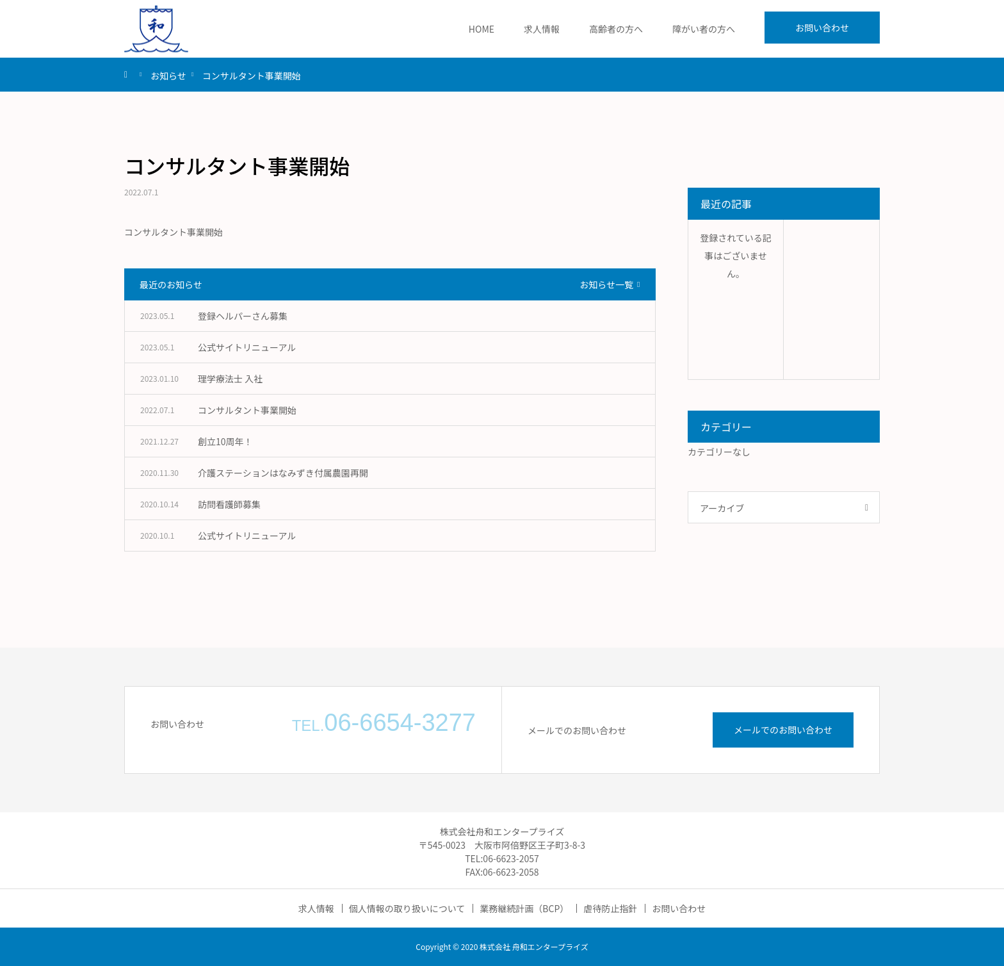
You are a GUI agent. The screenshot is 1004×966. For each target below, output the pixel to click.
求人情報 (542, 28)
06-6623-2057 (510, 858)
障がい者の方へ (703, 28)
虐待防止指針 (610, 908)
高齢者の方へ (616, 28)
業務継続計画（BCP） (524, 908)
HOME (481, 28)
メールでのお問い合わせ (783, 729)
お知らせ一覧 (606, 284)
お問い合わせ (822, 27)
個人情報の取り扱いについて (407, 908)
